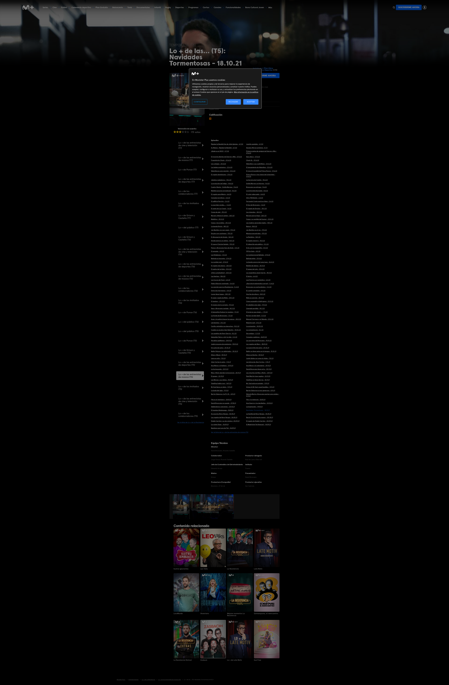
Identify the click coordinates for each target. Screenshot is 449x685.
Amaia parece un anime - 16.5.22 (222, 241)
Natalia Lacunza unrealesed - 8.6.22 (224, 191)
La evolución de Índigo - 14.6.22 (222, 183)
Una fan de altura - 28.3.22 (255, 294)
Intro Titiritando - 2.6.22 (254, 198)
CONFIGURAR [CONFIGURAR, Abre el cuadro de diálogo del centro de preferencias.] (200, 102)
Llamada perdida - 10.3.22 (255, 308)
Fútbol (64, 7)
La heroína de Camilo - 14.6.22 (257, 180)
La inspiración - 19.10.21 (254, 407)
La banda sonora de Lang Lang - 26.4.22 (260, 262)
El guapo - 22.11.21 (217, 376)
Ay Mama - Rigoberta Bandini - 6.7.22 (224, 148)
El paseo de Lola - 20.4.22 (255, 269)
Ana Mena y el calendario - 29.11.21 (258, 365)
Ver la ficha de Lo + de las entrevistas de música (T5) (229, 432)
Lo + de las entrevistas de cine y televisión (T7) (189, 145)
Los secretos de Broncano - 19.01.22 (259, 340)
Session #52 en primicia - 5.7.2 (256, 148)
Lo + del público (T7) (188, 227)
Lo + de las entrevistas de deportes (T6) (189, 265)
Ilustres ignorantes (181, 569)
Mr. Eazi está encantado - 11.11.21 (257, 383)
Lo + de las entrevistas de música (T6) (189, 277)
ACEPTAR (251, 102)
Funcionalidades (233, 7)
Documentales (143, 7)
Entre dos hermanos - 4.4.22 (221, 290)
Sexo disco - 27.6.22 (253, 157)
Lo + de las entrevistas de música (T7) (189, 159)
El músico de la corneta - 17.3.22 (222, 305)
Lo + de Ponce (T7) (187, 169)
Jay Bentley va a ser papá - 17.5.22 (223, 230)
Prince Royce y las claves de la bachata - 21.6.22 (260, 175)
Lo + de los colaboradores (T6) (188, 289)
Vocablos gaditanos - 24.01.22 (221, 340)
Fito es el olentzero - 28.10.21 (221, 399)
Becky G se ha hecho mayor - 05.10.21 (259, 417)
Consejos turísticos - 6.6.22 (220, 198)
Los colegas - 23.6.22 (218, 164)
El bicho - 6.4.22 (252, 276)
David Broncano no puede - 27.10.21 (223, 403)
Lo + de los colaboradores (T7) (188, 192)
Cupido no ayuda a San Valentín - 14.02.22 (226, 330)
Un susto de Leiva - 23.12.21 (220, 348)
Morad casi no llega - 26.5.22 (256, 216)
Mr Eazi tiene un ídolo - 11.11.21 (221, 387)
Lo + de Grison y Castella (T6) (186, 238)
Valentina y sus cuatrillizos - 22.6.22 (258, 164)
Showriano (204, 613)
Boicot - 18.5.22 (251, 226)
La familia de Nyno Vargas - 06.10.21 (258, 414)
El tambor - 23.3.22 (218, 301)
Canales (217, 7)
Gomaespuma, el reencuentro (266, 613)
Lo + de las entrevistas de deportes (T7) (189, 180)
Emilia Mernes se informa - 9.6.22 (258, 183)
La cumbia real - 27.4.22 (219, 262)
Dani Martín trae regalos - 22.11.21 (258, 376)
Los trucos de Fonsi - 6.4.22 (220, 280)
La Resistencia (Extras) (183, 660)
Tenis (129, 7)
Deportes (179, 7)
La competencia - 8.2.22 (254, 330)
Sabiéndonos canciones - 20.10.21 (223, 407)
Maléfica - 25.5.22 (217, 219)
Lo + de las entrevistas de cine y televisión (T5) (189, 401)
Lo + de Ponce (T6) (187, 312)
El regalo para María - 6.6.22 (221, 194)
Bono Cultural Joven (254, 7)
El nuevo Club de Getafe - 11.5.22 (222, 244)
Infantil (157, 7)
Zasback (203, 660)
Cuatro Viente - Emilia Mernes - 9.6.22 (224, 187)
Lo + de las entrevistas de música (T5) (189, 375)
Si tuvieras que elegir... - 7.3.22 (257, 312)
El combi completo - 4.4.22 (255, 290)
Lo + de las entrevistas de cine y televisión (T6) (189, 252)
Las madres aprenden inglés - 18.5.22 (259, 223)
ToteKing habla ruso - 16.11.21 (221, 383)
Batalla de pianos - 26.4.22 (255, 266)
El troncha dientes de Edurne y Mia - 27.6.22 (226, 157)
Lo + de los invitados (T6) (188, 301)
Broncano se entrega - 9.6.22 (256, 187)
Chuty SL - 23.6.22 (252, 160)
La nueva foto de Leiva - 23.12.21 (257, 348)
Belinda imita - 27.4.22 (254, 258)
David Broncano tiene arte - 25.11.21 (259, 369)
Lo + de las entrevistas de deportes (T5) (189, 363)
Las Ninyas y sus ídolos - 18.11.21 (222, 380)
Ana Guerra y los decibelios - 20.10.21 (259, 403)
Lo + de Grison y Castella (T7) (186, 216)
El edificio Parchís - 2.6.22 (220, 201)
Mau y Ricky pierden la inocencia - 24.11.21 (226, 373)
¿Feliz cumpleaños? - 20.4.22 (221, 273)
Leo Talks (204, 569)
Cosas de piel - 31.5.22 (219, 212)
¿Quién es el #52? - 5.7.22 (220, 151)
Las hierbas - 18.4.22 (218, 276)
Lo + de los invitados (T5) (188, 387)
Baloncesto (117, 7)
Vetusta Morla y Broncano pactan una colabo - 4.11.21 (262, 395)
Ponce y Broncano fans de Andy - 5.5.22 (225, 248)
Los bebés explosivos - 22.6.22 (221, 167)
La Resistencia (233, 569)
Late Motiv (258, 569)
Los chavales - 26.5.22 (254, 212)
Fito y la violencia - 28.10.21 (255, 399)
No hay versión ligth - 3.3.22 (256, 316)
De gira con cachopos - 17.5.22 (221, 233)
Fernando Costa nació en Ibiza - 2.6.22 (259, 201)
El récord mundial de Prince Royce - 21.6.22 (261, 171)
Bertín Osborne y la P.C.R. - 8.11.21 (223, 394)
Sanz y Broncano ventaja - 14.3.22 (223, 308)
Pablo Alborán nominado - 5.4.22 (222, 283)
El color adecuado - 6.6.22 (255, 194)
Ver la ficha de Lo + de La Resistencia (190, 422)
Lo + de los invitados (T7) (188, 204)
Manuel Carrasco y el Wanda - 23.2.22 (259, 319)
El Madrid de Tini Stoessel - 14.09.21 (258, 424)
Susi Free (257, 660)
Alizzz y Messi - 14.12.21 (219, 355)
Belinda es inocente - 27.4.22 (221, 258)
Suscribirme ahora (408, 7)
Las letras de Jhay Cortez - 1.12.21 (258, 362)
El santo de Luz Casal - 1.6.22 (221, 208)
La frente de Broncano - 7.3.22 (222, 316)
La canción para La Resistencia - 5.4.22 (225, 287)
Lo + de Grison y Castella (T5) (186, 351)
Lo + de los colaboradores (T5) (188, 414)
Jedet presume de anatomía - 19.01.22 (224, 344)
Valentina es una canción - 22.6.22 (223, 171)
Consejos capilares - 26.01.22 (256, 337)
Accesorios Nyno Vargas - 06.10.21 (223, 414)
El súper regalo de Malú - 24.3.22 (222, 298)
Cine (55, 7)
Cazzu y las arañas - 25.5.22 (221, 223)
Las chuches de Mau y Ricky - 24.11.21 (259, 373)
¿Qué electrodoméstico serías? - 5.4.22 (260, 283)
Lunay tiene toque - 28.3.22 (220, 294)
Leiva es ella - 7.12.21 (218, 358)
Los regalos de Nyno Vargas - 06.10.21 (224, 417)
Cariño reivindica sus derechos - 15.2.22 (225, 326)
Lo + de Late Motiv (234, 660)
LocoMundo (178, 613)
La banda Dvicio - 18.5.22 (220, 226)
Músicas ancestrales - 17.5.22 (256, 233)
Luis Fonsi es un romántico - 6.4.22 (258, 280)
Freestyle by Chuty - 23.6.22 (221, 160)
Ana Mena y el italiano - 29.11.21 (222, 365)
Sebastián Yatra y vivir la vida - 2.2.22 (224, 337)
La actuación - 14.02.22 (254, 326)
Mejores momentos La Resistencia (236, 614)
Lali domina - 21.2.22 (218, 323)
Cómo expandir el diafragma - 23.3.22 (259, 301)
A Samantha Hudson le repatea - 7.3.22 (225, 312)
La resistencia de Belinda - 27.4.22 (258, 255)
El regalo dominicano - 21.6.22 (221, 174)
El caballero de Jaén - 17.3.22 (256, 305)
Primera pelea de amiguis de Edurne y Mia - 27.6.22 (261, 152)
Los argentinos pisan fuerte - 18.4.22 (259, 273)
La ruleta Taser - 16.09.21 (220, 424)
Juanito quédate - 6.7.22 (254, 144)
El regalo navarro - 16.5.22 (255, 241)
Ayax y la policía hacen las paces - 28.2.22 (226, 319)
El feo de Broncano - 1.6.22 (255, 205)
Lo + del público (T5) (188, 331)
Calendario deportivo (81, 7)
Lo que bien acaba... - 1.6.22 (221, 205)
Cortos (206, 7)
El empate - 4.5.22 (217, 251)
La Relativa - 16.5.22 (253, 237)
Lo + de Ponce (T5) (187, 340)
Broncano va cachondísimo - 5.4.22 (258, 287)
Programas (193, 7)
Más (270, 7)
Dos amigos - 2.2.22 (253, 333)
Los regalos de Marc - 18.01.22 (256, 344)
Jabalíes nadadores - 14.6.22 (221, 180)
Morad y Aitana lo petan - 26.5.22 (222, 216)
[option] (181, 506)
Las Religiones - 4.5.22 (219, 255)
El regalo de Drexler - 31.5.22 (256, 208)
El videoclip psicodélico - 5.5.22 (257, 244)
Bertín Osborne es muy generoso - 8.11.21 (260, 390)
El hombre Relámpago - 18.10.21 (222, 410)
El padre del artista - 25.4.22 (221, 269)
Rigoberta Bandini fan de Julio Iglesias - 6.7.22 (227, 144)
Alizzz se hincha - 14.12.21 (255, 355)
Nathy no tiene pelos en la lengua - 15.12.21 (261, 351)
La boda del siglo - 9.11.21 (219, 390)
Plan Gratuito (102, 7)
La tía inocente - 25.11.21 (219, 369)
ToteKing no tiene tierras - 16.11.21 (258, 380)
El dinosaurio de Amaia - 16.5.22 (222, 237)
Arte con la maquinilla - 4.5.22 (257, 248)
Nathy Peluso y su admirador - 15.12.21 (224, 351)
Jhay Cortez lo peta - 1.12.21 (221, 362)
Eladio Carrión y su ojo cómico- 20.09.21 (225, 421)
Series (45, 7)
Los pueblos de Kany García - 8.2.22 (224, 333)
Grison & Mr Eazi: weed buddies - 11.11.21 (260, 387)
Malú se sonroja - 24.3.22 (255, 298)
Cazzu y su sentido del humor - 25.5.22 (259, 219)
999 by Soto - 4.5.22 (253, 251)
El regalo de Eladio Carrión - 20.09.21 (259, 421)
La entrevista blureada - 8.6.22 (257, 191)
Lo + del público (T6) (188, 321)
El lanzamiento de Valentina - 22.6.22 (259, 167)
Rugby (168, 7)
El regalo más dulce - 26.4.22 (221, 266)
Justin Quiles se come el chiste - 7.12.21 (259, 358)
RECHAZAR (233, 102)
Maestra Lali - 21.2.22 (253, 323)
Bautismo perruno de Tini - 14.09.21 (223, 428)
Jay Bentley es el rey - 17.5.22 (256, 230)
